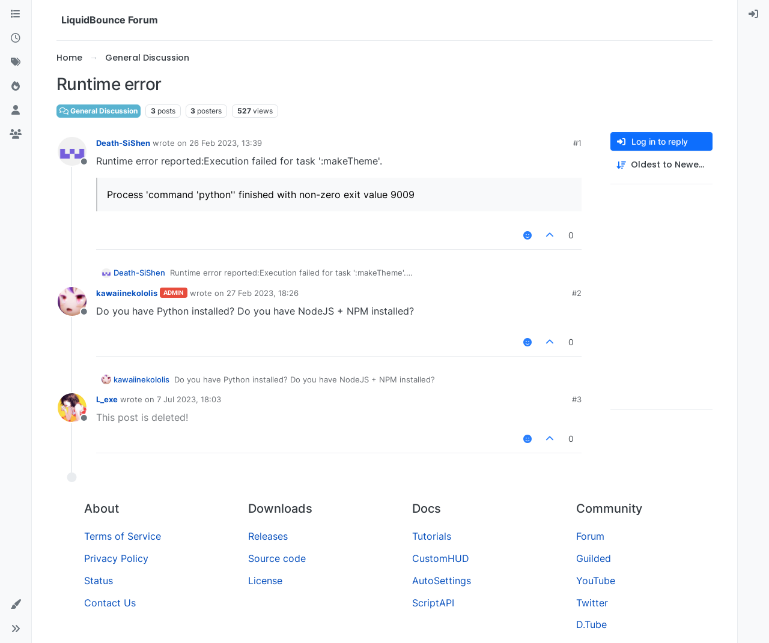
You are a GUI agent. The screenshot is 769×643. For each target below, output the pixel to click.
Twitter (592, 603)
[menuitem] (753, 14)
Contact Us (110, 603)
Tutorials (431, 536)
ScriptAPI (433, 603)
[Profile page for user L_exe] (72, 407)
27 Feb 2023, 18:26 (262, 293)
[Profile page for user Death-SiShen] (72, 151)
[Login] (753, 14)
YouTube (595, 581)
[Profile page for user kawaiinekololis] (72, 301)
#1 (577, 143)
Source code (277, 558)
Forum (590, 536)
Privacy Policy (116, 558)
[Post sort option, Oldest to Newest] (661, 164)
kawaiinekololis (126, 293)
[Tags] (15, 62)
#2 (577, 293)
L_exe (107, 399)
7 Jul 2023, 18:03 (189, 399)
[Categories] (15, 14)
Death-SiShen (123, 143)
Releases (268, 536)
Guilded (593, 558)
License (265, 581)
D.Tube (591, 624)
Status (98, 581)
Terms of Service (122, 536)
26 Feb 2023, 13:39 (225, 143)
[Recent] (15, 38)
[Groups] (15, 134)
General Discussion (98, 110)
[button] (15, 604)
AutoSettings (441, 581)
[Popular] (15, 86)
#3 (577, 399)
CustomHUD (440, 558)
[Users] (15, 110)
